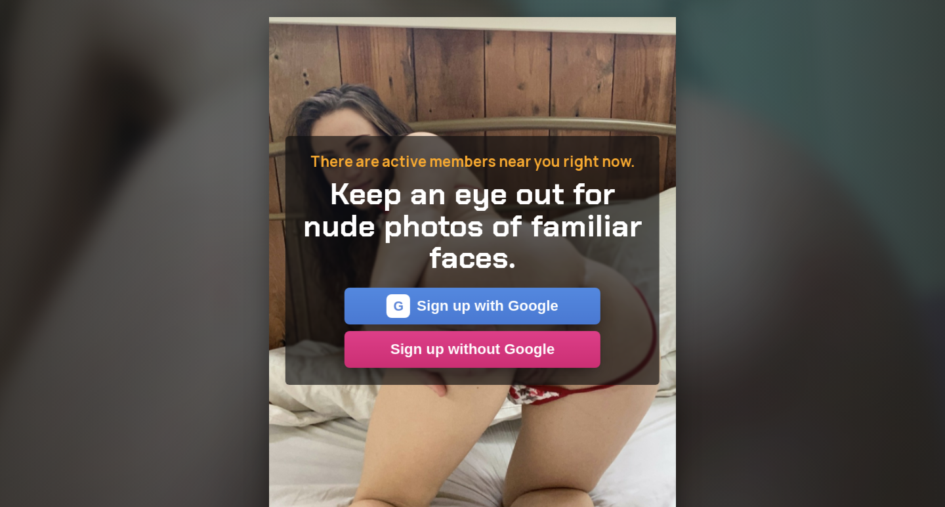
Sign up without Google (472, 349)
